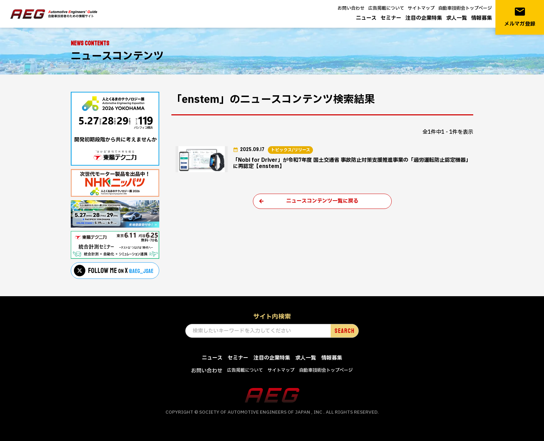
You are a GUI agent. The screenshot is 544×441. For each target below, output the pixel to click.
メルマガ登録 (519, 17)
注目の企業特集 (424, 18)
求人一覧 (456, 18)
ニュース (366, 18)
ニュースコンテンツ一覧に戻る (322, 201)
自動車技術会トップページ (465, 8)
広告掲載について (386, 8)
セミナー (391, 18)
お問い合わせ (351, 8)
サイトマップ (421, 8)
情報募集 (481, 18)
